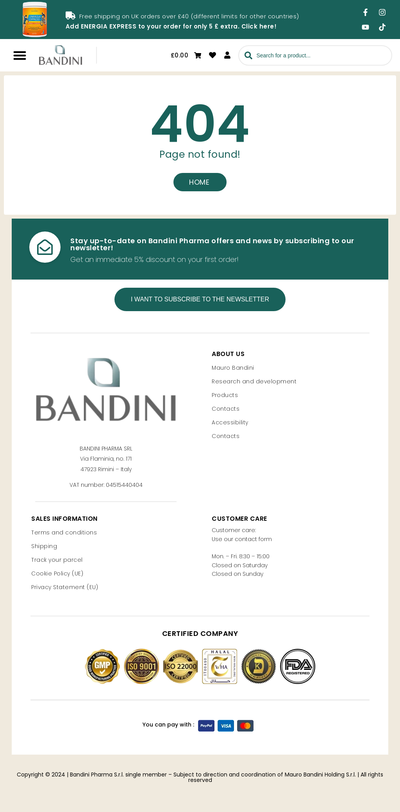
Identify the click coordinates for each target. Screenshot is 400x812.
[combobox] (315, 55)
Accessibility (230, 422)
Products (225, 395)
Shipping (44, 546)
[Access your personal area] (227, 55)
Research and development (254, 381)
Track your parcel (57, 560)
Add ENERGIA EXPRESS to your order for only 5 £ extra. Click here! (171, 26)
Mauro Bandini (233, 367)
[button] (19, 55)
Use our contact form (242, 539)
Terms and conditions (64, 532)
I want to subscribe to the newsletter (200, 299)
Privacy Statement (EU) (64, 587)
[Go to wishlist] (212, 55)
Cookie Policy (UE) (57, 573)
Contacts (225, 408)
